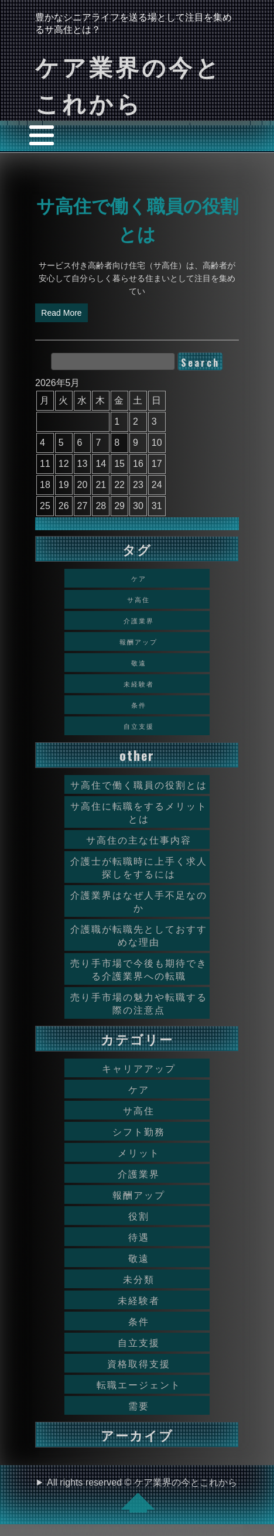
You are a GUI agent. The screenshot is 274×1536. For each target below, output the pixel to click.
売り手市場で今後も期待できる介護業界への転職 (138, 968)
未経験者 (139, 1300)
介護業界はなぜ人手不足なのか (138, 901)
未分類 (139, 1279)
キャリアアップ (139, 1068)
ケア (138, 1089)
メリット (139, 1152)
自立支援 (139, 1342)
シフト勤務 (138, 1131)
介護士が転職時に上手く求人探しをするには (138, 867)
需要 (138, 1405)
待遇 (138, 1237)
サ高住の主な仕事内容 (138, 839)
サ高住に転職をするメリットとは (138, 811)
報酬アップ (138, 1194)
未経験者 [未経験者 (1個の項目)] (139, 683)
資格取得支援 (138, 1363)
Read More (61, 313)
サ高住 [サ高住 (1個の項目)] (138, 599)
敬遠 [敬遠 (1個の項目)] (138, 662)
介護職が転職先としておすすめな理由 (138, 934)
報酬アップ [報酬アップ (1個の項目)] (138, 641)
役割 (138, 1216)
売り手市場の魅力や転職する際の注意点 (138, 1002)
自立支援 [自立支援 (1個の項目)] (139, 726)
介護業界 (139, 1173)
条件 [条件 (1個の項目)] (138, 704)
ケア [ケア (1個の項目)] (138, 578)
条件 (138, 1321)
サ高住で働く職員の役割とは (138, 784)
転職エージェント (139, 1384)
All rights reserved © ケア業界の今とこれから (142, 1495)
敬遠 (138, 1258)
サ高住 (139, 1110)
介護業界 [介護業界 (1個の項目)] (139, 620)
